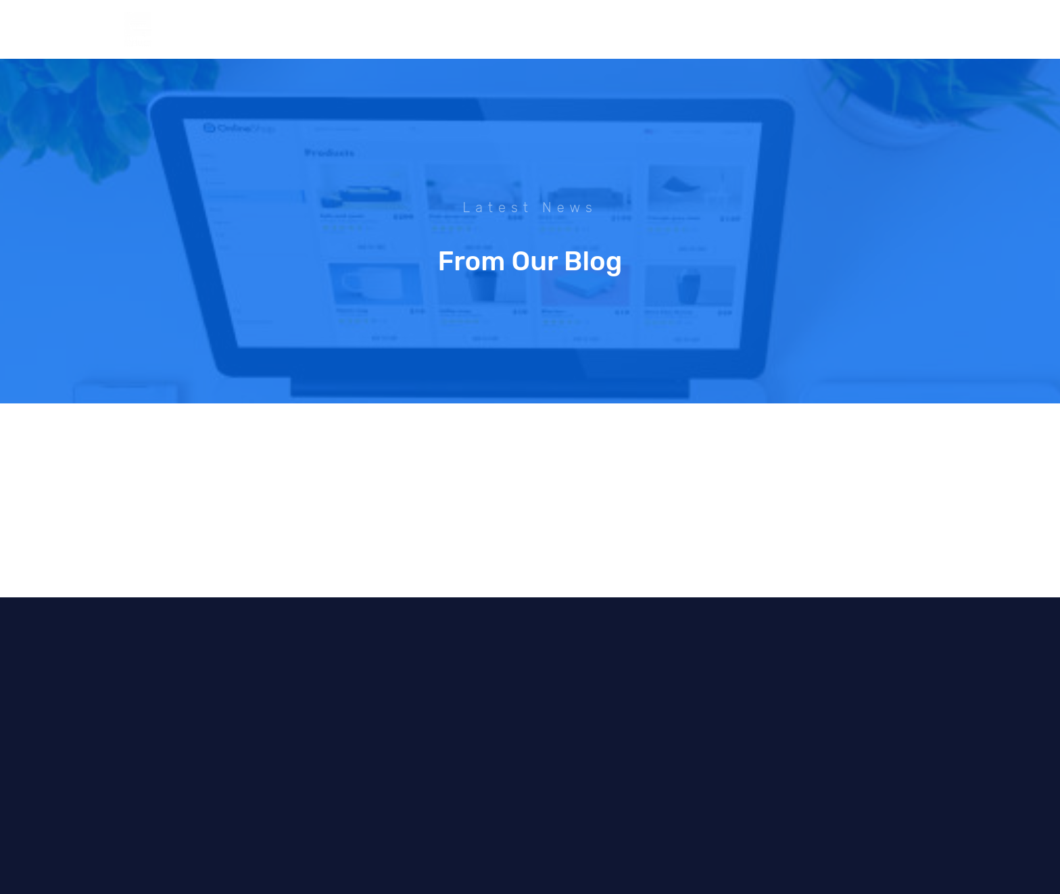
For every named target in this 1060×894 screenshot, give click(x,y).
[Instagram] (878, 29)
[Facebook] (853, 29)
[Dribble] (903, 29)
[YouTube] (928, 29)
